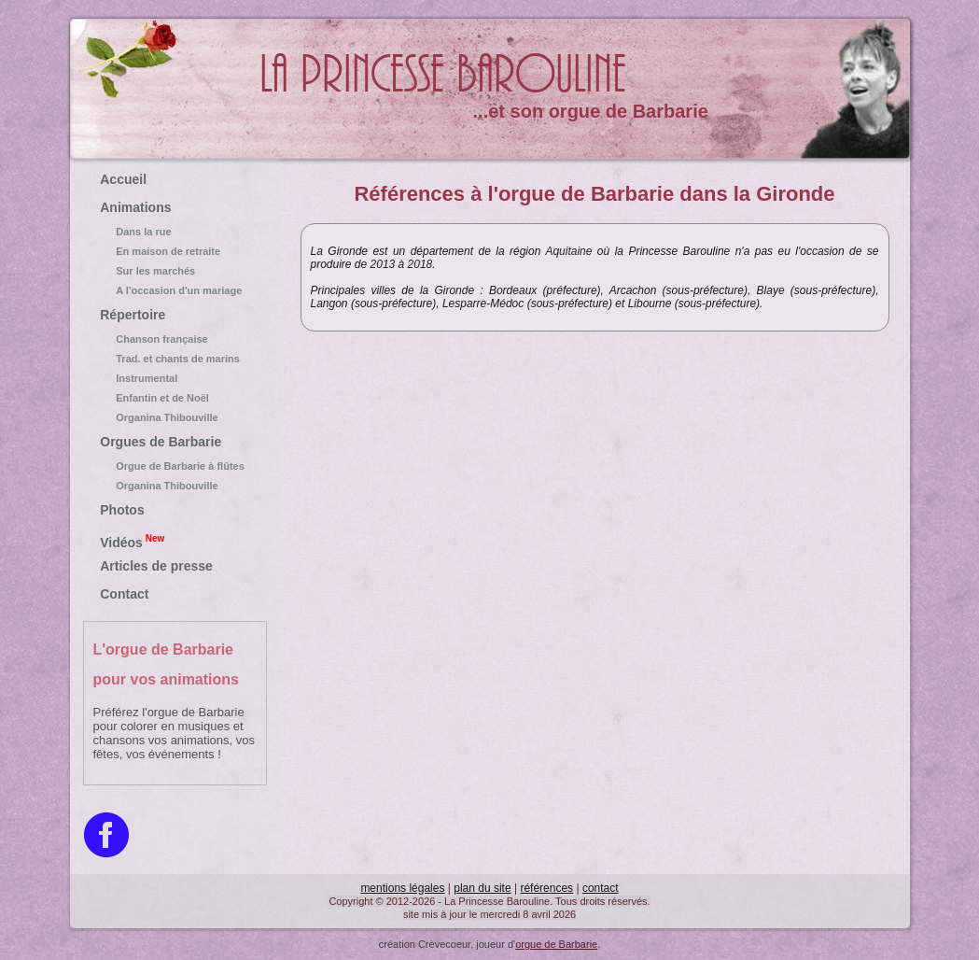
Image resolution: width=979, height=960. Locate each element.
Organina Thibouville (174, 417)
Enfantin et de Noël (174, 397)
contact (600, 888)
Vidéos (132, 540)
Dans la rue (174, 231)
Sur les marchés (174, 270)
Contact (124, 593)
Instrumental (174, 378)
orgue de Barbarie (556, 944)
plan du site (482, 888)
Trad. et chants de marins (174, 358)
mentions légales (402, 888)
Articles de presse (156, 565)
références (546, 888)
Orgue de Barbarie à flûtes (174, 466)
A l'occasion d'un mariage (174, 290)
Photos (122, 509)
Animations (135, 207)
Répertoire (132, 314)
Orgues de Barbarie (160, 441)
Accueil (123, 179)
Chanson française (174, 339)
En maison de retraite (174, 251)
